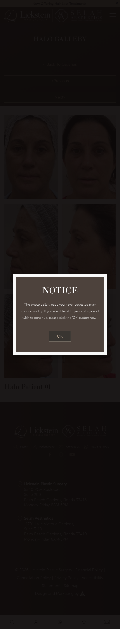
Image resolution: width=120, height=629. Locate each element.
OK (60, 336)
